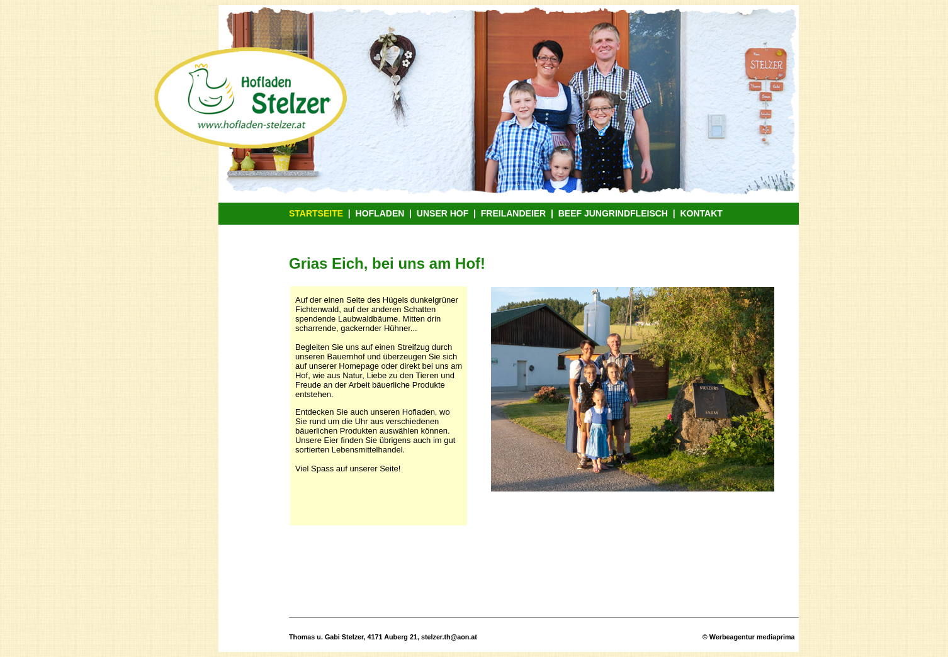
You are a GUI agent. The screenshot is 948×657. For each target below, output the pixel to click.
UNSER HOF (442, 213)
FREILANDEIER (513, 213)
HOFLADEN (380, 213)
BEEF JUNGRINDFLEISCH (613, 213)
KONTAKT (701, 213)
